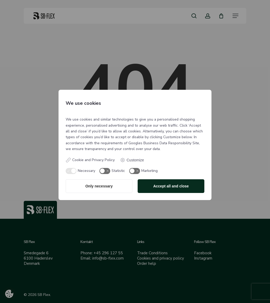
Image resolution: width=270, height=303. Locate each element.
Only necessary (99, 186)
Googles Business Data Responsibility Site (163, 143)
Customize (132, 160)
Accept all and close (171, 186)
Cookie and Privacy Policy (90, 160)
